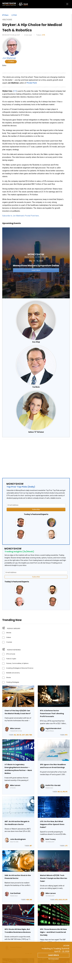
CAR (18, 735)
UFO (63, 899)
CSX (20, 735)
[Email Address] (36, 505)
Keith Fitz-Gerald (53, 785)
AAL (15, 735)
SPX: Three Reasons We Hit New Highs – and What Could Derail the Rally (53, 932)
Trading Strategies (12, 682)
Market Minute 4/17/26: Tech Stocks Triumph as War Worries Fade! (53, 878)
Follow (11, 61)
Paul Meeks (36, 387)
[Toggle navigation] (67, 4)
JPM (63, 792)
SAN (31, 899)
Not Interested (53, 959)
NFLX (56, 899)
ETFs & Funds (10, 654)
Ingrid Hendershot (53, 728)
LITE (66, 846)
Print (14, 15)
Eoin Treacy (51, 839)
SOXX (60, 899)
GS (61, 792)
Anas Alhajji (36, 342)
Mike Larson (15, 728)
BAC (59, 792)
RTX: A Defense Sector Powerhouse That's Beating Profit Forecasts (52, 713)
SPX (66, 792)
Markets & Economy (13, 673)
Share (5, 15)
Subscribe (36, 509)
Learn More (53, 955)
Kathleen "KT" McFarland (36, 432)
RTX (66, 735)
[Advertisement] (34, 456)
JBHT (23, 735)
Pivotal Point (31, 83)
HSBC (27, 899)
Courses (9, 642)
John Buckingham (18, 839)
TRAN (30, 735)
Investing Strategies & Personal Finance (19, 668)
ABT (31, 846)
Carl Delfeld (15, 893)
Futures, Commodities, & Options (17, 663)
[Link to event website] (36, 262)
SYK (43, 35)
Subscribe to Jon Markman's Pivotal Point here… (21, 216)
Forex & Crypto (11, 659)
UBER (26, 735)
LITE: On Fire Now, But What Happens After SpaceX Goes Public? (52, 824)
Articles (8, 633)
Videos (8, 637)
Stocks (8, 677)
